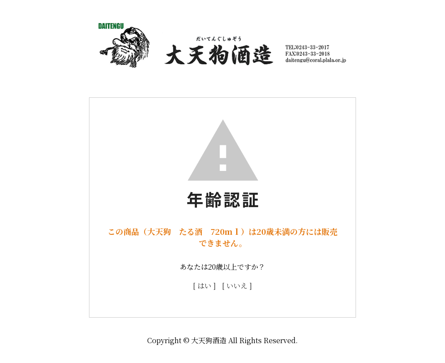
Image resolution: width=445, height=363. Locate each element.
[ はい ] (204, 286)
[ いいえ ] (237, 286)
